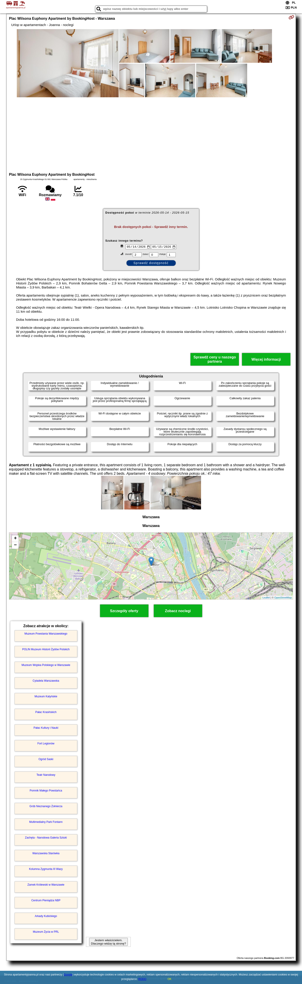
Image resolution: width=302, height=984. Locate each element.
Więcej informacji (266, 359)
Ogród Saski (46, 759)
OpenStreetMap (283, 597)
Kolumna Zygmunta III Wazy (46, 869)
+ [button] (15, 538)
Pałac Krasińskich (46, 712)
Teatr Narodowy (45, 774)
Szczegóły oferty (124, 611)
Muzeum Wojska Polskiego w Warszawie (45, 665)
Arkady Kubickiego (46, 916)
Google (68, 974)
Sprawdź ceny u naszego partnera (214, 359)
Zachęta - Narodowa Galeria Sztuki (46, 837)
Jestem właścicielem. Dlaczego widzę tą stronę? (108, 941)
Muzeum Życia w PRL (46, 931)
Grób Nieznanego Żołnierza (46, 806)
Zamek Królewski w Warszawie (46, 884)
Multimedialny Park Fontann (46, 822)
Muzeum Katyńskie (45, 696)
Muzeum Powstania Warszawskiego (45, 633)
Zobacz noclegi (178, 611)
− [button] (15, 545)
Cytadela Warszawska (46, 680)
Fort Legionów (45, 743)
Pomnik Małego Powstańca (46, 790)
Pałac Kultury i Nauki (46, 727)
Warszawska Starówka (46, 853)
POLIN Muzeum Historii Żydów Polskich (46, 649)
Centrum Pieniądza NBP (45, 900)
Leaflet (266, 597)
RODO (142, 979)
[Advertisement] (151, 134)
